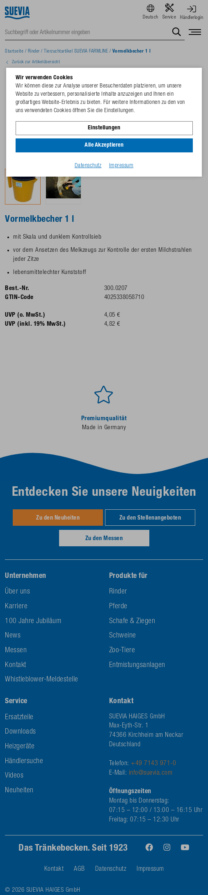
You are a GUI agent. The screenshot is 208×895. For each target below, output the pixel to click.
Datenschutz (88, 166)
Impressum (121, 166)
